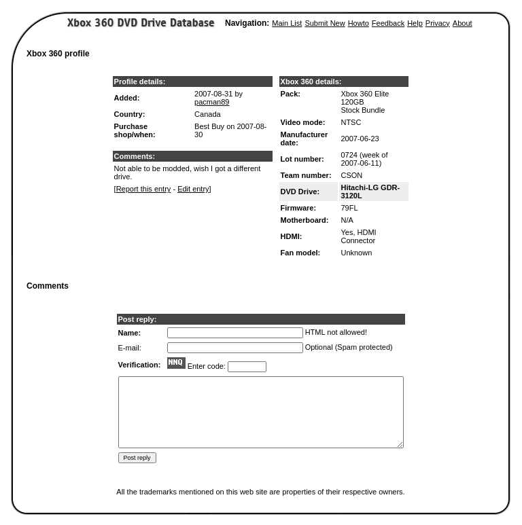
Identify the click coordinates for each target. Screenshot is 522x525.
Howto (358, 23)
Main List (287, 23)
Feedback (388, 23)
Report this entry (143, 189)
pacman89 (211, 102)
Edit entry (193, 189)
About (462, 23)
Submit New (324, 23)
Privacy (437, 23)
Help (415, 23)
